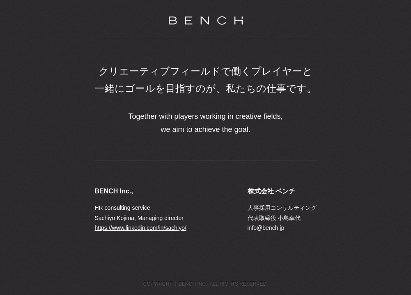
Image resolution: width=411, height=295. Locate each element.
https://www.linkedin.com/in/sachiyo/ (140, 228)
